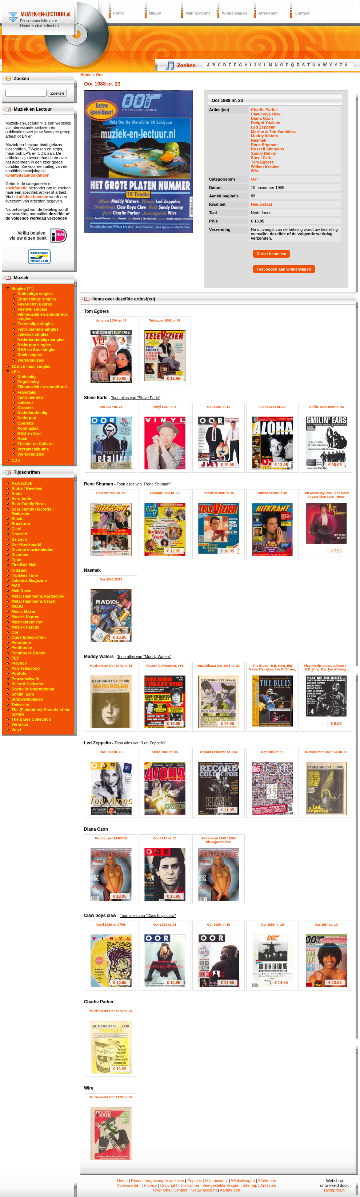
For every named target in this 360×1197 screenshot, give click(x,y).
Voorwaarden (129, 1185)
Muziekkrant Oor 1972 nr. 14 (111, 666)
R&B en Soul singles (37, 349)
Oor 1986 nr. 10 (272, 924)
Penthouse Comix (28, 653)
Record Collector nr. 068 (164, 666)
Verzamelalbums (33, 449)
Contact (302, 13)
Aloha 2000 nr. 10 (272, 407)
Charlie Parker (264, 109)
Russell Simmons (267, 149)
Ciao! (17, 529)
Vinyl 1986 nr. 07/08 (111, 924)
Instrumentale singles (38, 329)
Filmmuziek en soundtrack (42, 387)
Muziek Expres (25, 616)
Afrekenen (268, 13)
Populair (194, 1180)
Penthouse (22, 647)
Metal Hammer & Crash (33, 601)
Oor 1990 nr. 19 (218, 924)
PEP (16, 658)
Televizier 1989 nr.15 (218, 493)
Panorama (21, 642)
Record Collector (28, 684)
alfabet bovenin (33, 196)
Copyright (168, 1185)
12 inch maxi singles (31, 366)
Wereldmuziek (30, 360)
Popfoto (19, 673)
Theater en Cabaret (35, 443)
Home (118, 13)
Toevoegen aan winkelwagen (284, 269)
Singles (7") (23, 288)
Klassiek (25, 407)
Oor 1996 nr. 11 (218, 407)
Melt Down (22, 590)
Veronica (20, 724)
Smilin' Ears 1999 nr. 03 (326, 407)
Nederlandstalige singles (41, 339)
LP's (16, 371)
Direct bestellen (272, 254)
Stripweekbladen (27, 699)
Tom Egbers (262, 162)
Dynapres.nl (334, 1190)
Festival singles (32, 309)
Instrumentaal (30, 397)
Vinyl (16, 729)
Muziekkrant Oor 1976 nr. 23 (218, 666)
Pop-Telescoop (26, 668)
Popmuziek (28, 428)
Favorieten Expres (34, 304)
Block (17, 518)
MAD (16, 585)
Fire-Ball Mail (24, 565)
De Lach (19, 539)
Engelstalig (28, 381)
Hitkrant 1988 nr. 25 (111, 493)
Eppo (17, 560)
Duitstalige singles (35, 293)
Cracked (19, 534)
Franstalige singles (35, 324)
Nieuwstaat (261, 204)
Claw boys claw (265, 114)
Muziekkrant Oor (27, 622)
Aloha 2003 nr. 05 (165, 752)
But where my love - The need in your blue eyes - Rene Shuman (326, 496)
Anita (17, 493)
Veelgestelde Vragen (221, 1185)
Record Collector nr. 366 (218, 752)
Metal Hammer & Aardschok (38, 596)
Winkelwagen (234, 13)
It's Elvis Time (25, 575)
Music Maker (24, 611)
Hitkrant (19, 570)
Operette (25, 423)
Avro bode (21, 498)
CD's (16, 460)
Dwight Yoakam (265, 123)
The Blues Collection (31, 719)
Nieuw (155, 13)
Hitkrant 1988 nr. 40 (272, 493)
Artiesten (268, 1185)
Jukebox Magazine (29, 580)
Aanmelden (230, 1190)
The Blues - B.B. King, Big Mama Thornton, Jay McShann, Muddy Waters (272, 669)
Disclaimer (190, 1185)
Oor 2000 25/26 (111, 579)
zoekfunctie (16, 188)
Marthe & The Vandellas (273, 131)
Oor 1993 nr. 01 (164, 924)
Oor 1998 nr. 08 (110, 752)
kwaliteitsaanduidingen (27, 175)
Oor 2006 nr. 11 (272, 752)
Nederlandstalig (32, 412)
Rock (22, 438)
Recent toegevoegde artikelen (157, 1180)
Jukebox (25, 402)
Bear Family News (29, 503)
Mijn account (197, 13)
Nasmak (258, 140)
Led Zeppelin (263, 127)
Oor (254, 179)
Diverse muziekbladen (33, 549)
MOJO (17, 606)
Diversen (20, 554)
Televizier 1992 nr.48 (164, 320)
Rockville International (33, 689)
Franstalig (27, 392)
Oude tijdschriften (29, 637)
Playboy (19, 663)
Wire (255, 171)
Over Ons (161, 1190)
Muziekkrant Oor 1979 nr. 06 (111, 1097)
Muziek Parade (25, 627)
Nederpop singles (34, 344)
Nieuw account (204, 1190)
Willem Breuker (265, 166)
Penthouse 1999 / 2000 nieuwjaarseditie (218, 840)
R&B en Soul (29, 433)
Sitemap (250, 1185)
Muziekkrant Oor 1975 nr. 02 (326, 752)
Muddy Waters (264, 136)
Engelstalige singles (36, 299)
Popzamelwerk (25, 679)
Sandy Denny (263, 153)
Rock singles (29, 355)
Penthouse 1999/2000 (111, 838)
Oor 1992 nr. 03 (164, 838)
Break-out (21, 523)
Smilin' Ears (23, 694)
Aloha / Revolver (27, 488)
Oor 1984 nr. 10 (326, 924)
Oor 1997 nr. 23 (110, 407)
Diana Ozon (262, 118)
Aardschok (22, 483)
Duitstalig (26, 376)
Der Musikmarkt (27, 544)
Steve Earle (261, 157)
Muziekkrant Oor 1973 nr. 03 (111, 1011)
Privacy (150, 1185)
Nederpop (26, 418)
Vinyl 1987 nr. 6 (164, 407)
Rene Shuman (264, 144)
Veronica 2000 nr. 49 (111, 320)
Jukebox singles (33, 334)
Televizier (20, 704)
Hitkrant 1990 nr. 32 (165, 493)
